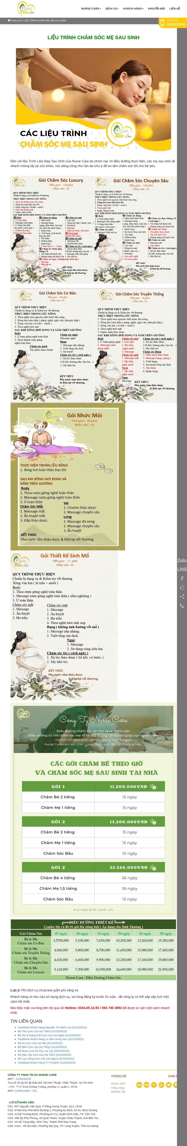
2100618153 (23, 1078)
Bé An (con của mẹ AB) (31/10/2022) (40, 1043)
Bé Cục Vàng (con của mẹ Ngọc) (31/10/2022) (46, 1058)
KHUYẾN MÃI (156, 8)
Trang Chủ (15, 20)
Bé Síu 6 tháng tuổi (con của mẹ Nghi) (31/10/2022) (49, 1035)
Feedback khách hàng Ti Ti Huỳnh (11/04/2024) (46, 1062)
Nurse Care (91, 8)
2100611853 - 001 (26, 1090)
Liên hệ (174, 8)
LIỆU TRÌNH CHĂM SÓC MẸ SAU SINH (45, 20)
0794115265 (176, 24)
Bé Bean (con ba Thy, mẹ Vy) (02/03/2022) (44, 1050)
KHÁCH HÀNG (133, 8)
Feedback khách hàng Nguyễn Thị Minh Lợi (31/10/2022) (52, 1027)
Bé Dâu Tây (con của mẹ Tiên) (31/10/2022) (44, 1054)
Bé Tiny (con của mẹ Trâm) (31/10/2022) (42, 1031)
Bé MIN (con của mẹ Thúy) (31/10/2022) (42, 1046)
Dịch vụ (112, 8)
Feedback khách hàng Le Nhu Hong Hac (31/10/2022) (50, 1039)
